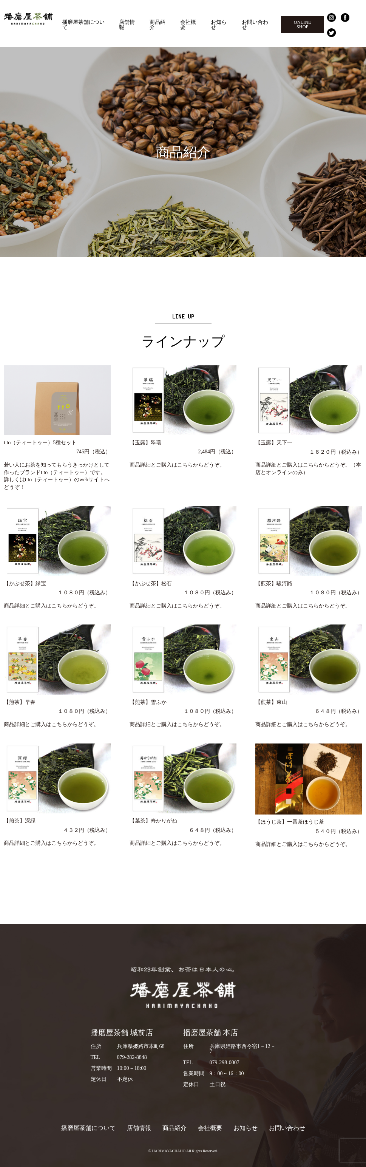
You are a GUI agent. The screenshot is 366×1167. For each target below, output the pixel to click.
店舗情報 (127, 24)
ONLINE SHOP (302, 24)
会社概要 (188, 24)
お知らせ (219, 24)
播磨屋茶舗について (83, 24)
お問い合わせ (255, 24)
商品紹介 (157, 24)
